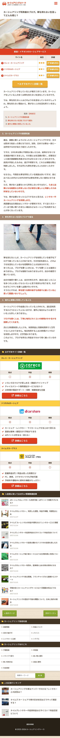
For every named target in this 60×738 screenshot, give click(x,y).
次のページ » (50, 614)
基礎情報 (6, 628)
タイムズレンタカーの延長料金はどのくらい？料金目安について (34, 533)
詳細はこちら (21, 395)
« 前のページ (9, 614)
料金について (38, 628)
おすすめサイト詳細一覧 (31, 84)
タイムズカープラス (12, 75)
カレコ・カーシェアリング (14, 63)
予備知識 (6, 652)
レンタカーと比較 (9, 640)
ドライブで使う (9, 658)
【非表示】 (32, 113)
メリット (36, 634)
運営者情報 (30, 726)
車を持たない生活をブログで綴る (21, 120)
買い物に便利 (38, 658)
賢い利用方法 (8, 664)
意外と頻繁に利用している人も (20, 124)
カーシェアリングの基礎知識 (19, 117)
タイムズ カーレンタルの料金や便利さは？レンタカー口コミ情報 (34, 523)
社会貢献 (6, 670)
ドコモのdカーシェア (12, 69)
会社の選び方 (8, 634)
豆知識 (35, 652)
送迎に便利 (37, 664)
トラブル (36, 640)
